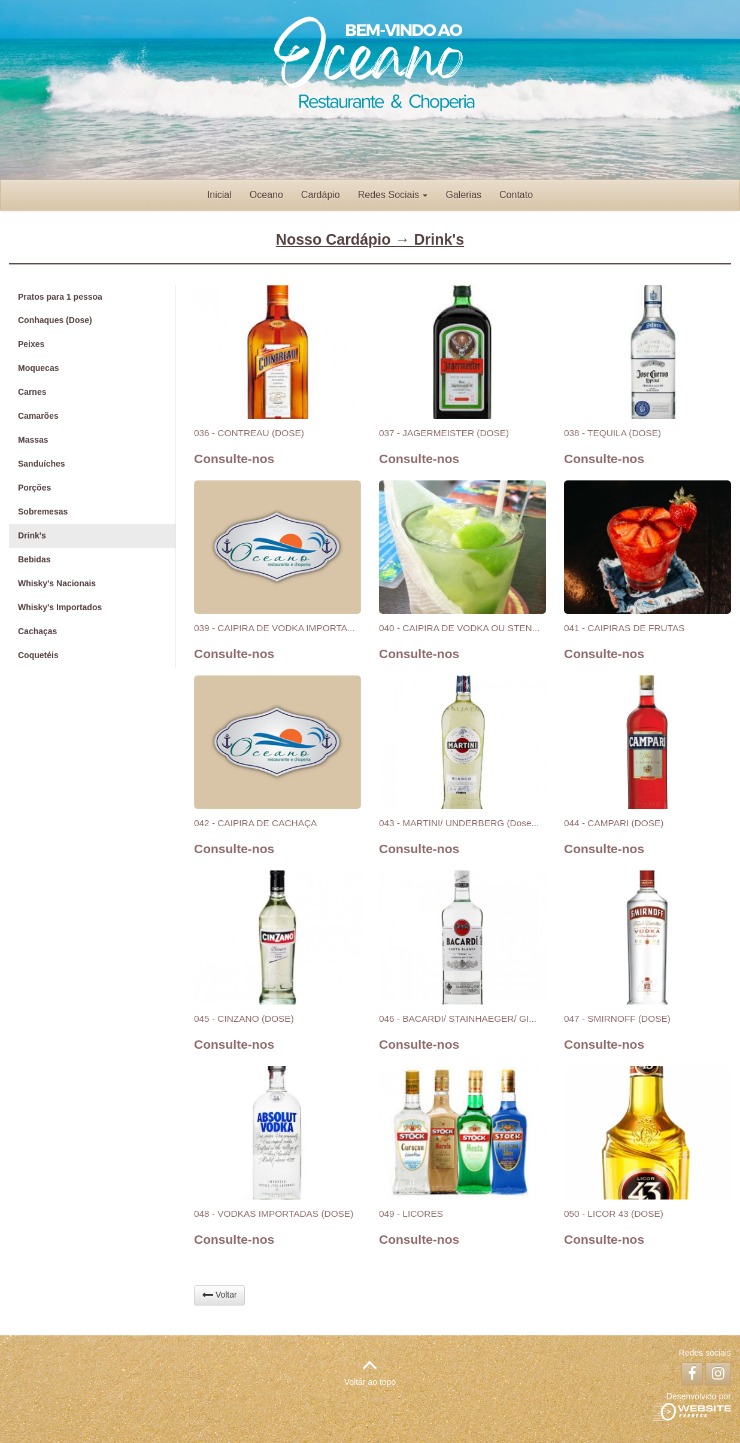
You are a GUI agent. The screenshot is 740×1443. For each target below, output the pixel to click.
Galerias (463, 195)
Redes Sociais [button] (393, 195)
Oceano (266, 195)
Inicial (219, 195)
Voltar (219, 1294)
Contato (516, 195)
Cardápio (320, 195)
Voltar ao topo (370, 1369)
